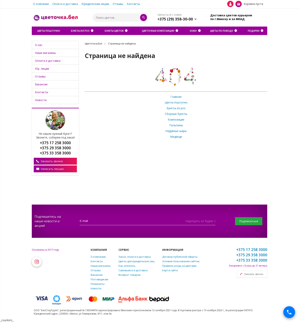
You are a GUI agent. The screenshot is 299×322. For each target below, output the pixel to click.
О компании (41, 4)
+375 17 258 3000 (251, 249)
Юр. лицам (42, 68)
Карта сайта (170, 270)
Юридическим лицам (95, 4)
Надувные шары (176, 131)
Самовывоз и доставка (133, 270)
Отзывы (118, 4)
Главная (175, 97)
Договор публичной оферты (180, 256)
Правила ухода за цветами (179, 266)
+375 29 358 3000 (251, 254)
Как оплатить (127, 266)
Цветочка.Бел (93, 43)
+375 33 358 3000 (251, 260)
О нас (38, 45)
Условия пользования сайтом (180, 261)
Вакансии (41, 84)
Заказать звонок (52, 161)
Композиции (176, 119)
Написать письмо (52, 169)
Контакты (133, 4)
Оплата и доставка (65, 4)
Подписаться (248, 221)
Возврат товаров (129, 275)
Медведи (176, 136)
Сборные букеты (176, 114)
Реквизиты (98, 284)
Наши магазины (45, 53)
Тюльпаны (176, 125)
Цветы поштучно (176, 102)
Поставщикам (99, 279)
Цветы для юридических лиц (136, 261)
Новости (40, 100)
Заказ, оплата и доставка (135, 256)
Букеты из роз (176, 108)
